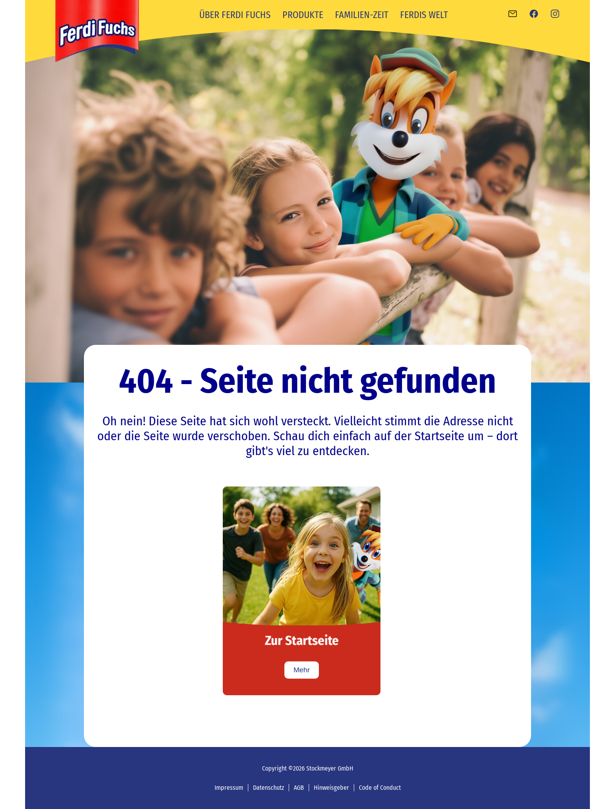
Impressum (229, 787)
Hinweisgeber (331, 787)
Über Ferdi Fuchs (235, 14)
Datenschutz (268, 787)
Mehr (301, 670)
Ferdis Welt (424, 14)
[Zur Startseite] (301, 590)
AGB (299, 787)
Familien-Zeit (361, 14)
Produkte (302, 14)
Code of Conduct (380, 787)
